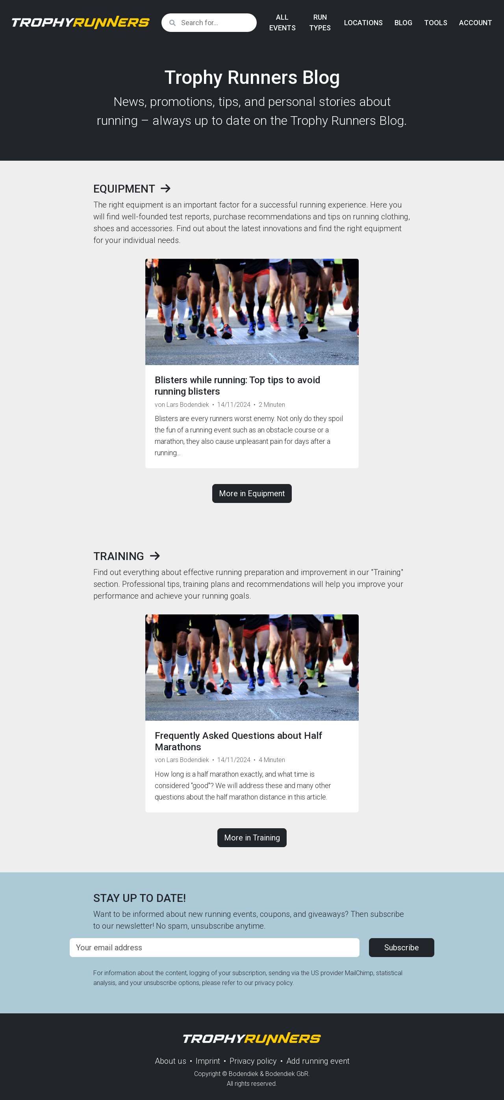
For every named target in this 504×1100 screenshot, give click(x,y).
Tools (435, 23)
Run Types (320, 22)
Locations (363, 23)
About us (170, 1061)
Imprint (208, 1061)
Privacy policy (253, 1061)
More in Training (252, 837)
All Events (282, 22)
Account (475, 23)
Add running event (318, 1061)
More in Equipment (252, 493)
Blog (403, 23)
